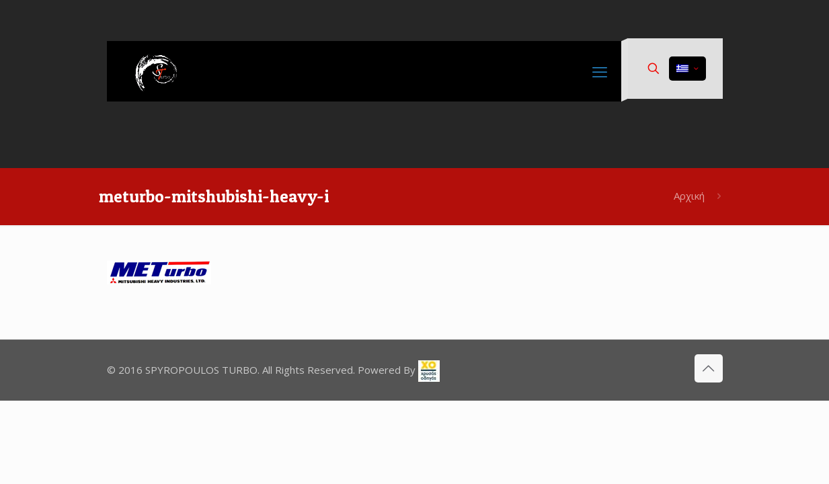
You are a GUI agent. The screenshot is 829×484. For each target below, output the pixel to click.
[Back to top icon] (709, 368)
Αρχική (689, 195)
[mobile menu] (599, 71)
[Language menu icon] (687, 68)
